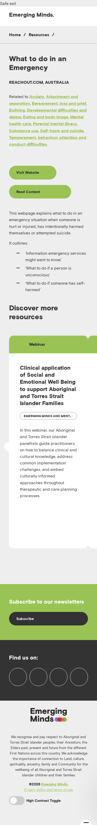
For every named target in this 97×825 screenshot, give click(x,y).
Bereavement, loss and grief (59, 103)
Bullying (17, 110)
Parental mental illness (55, 123)
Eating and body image (45, 116)
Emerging (31, 14)
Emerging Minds (54, 784)
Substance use (23, 130)
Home (15, 34)
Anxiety (36, 96)
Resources (39, 34)
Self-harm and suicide (62, 130)
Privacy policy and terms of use (48, 790)
